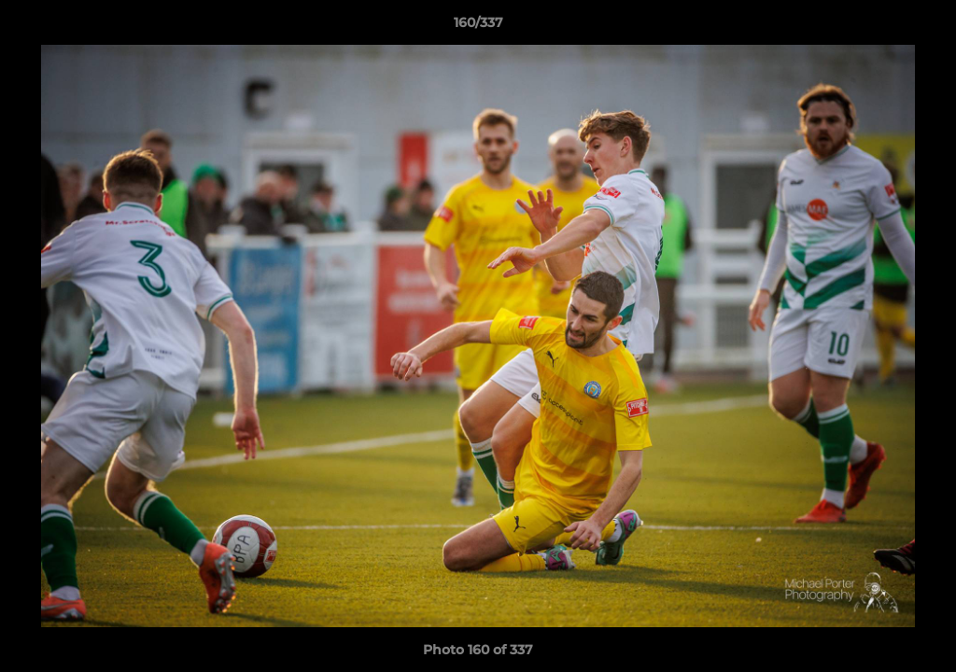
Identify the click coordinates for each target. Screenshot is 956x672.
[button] (922, 27)
